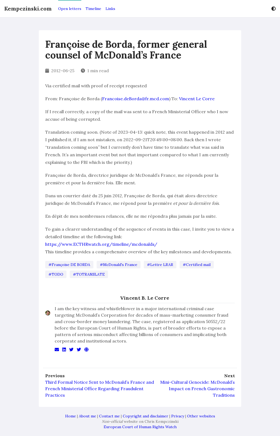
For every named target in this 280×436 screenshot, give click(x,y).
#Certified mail (197, 264)
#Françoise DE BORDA (69, 264)
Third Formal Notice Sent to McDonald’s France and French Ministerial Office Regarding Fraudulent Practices (99, 388)
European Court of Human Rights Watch (140, 426)
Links (110, 8)
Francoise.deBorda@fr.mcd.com (135, 98)
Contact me (109, 416)
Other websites (201, 416)
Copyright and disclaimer (145, 416)
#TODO (55, 274)
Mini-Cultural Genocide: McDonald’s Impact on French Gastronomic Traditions (197, 388)
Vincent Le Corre (197, 98)
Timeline (93, 8)
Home (70, 416)
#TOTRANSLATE (89, 274)
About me (87, 416)
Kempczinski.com (28, 8)
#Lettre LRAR (160, 264)
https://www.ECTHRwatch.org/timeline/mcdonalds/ (101, 244)
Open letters (69, 8)
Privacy (177, 416)
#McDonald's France (118, 264)
